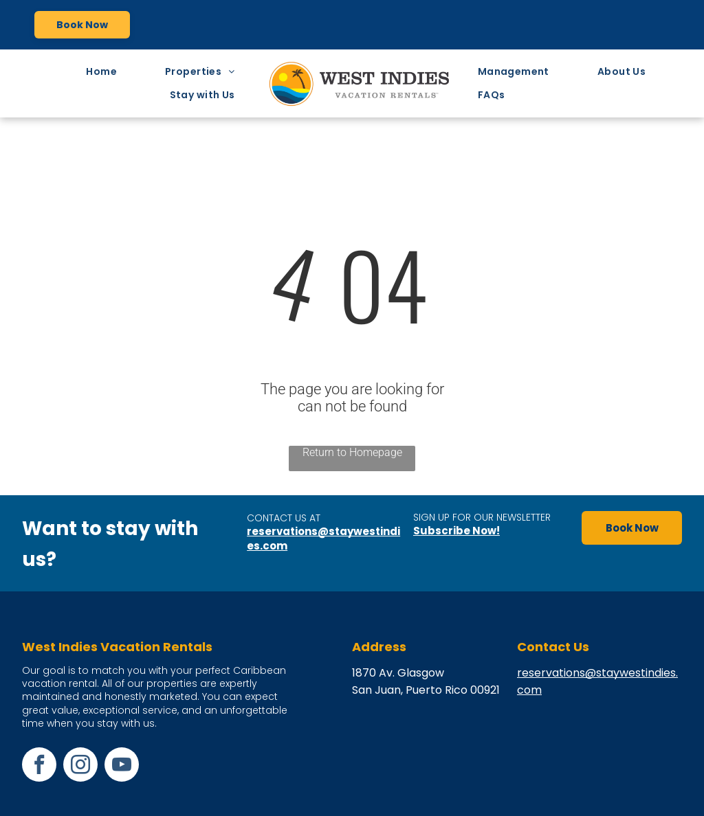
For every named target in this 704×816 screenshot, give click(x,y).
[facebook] (39, 766)
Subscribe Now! (456, 530)
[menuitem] (104, 71)
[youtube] (121, 766)
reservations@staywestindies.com (323, 538)
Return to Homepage (352, 452)
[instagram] (80, 766)
